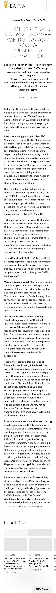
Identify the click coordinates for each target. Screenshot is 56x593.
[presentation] (16, 532)
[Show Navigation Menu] (51, 5)
